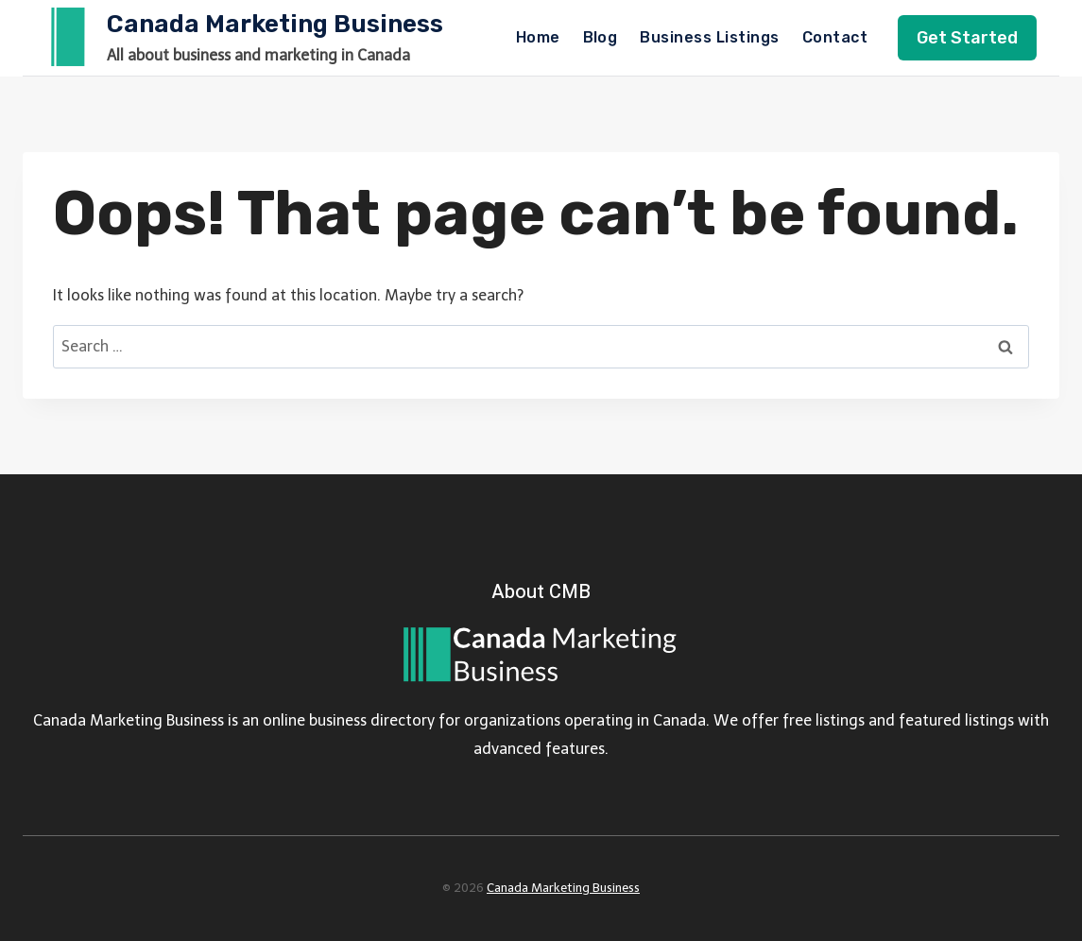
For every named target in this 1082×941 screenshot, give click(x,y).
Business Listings (709, 37)
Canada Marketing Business (563, 888)
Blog (600, 37)
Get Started (967, 37)
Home (538, 37)
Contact (834, 37)
